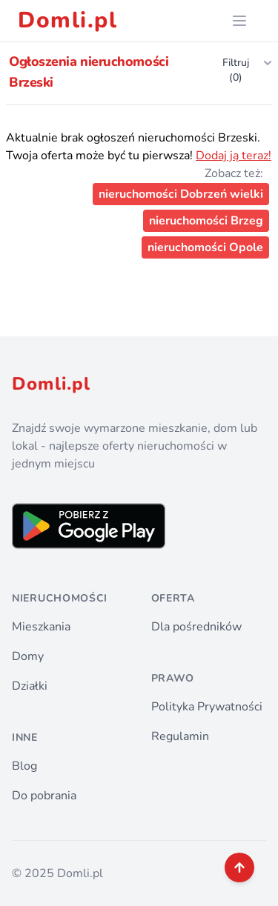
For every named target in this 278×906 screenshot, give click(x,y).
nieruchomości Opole (205, 247)
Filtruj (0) (247, 70)
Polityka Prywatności (206, 707)
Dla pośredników (196, 627)
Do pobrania (44, 795)
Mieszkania (41, 627)
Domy (28, 656)
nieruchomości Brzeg (206, 221)
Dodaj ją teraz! (233, 155)
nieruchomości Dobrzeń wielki (181, 194)
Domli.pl (67, 20)
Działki (29, 686)
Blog (24, 766)
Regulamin (180, 736)
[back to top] (239, 867)
